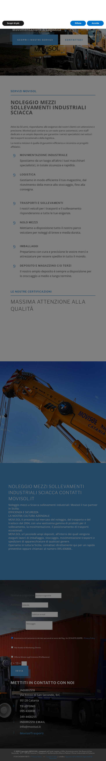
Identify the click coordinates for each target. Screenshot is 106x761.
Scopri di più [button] (13, 755)
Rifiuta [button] (78, 755)
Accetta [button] (95, 755)
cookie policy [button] (49, 745)
